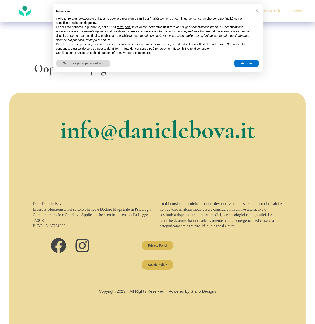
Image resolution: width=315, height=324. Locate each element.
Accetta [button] (246, 63)
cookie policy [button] (87, 23)
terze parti (124, 27)
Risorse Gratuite (269, 10)
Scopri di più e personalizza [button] (83, 63)
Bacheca (296, 10)
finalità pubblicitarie (104, 35)
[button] (256, 10)
